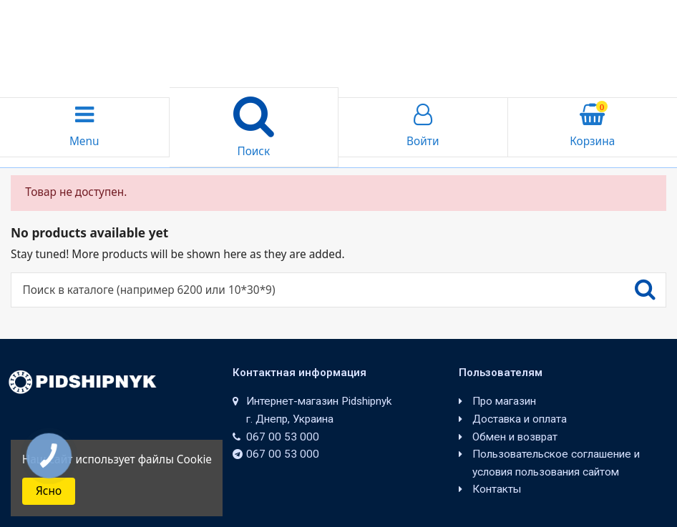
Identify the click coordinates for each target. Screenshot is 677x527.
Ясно (49, 490)
